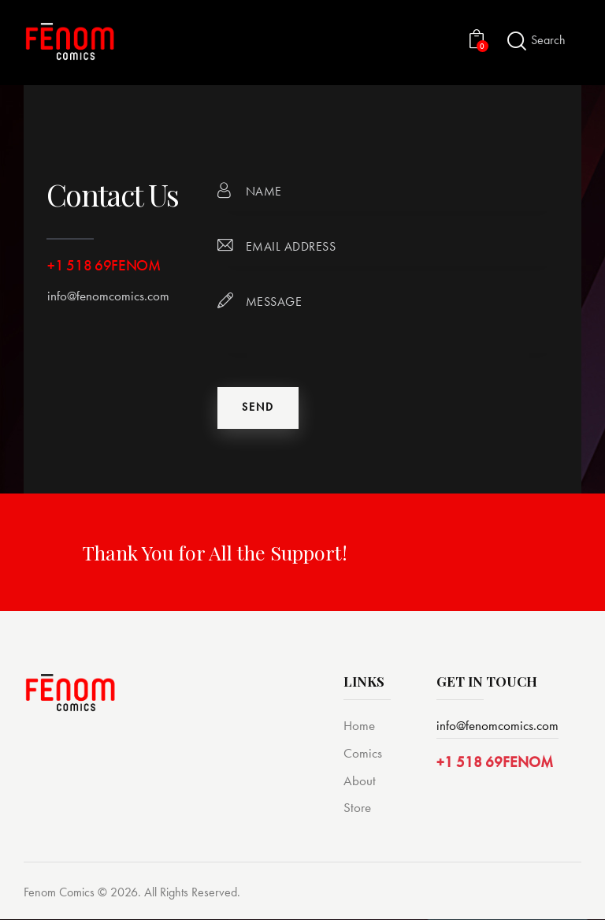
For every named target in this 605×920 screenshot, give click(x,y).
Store (357, 809)
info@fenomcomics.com (108, 295)
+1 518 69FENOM (494, 763)
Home (359, 726)
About (359, 781)
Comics (362, 753)
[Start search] (517, 41)
